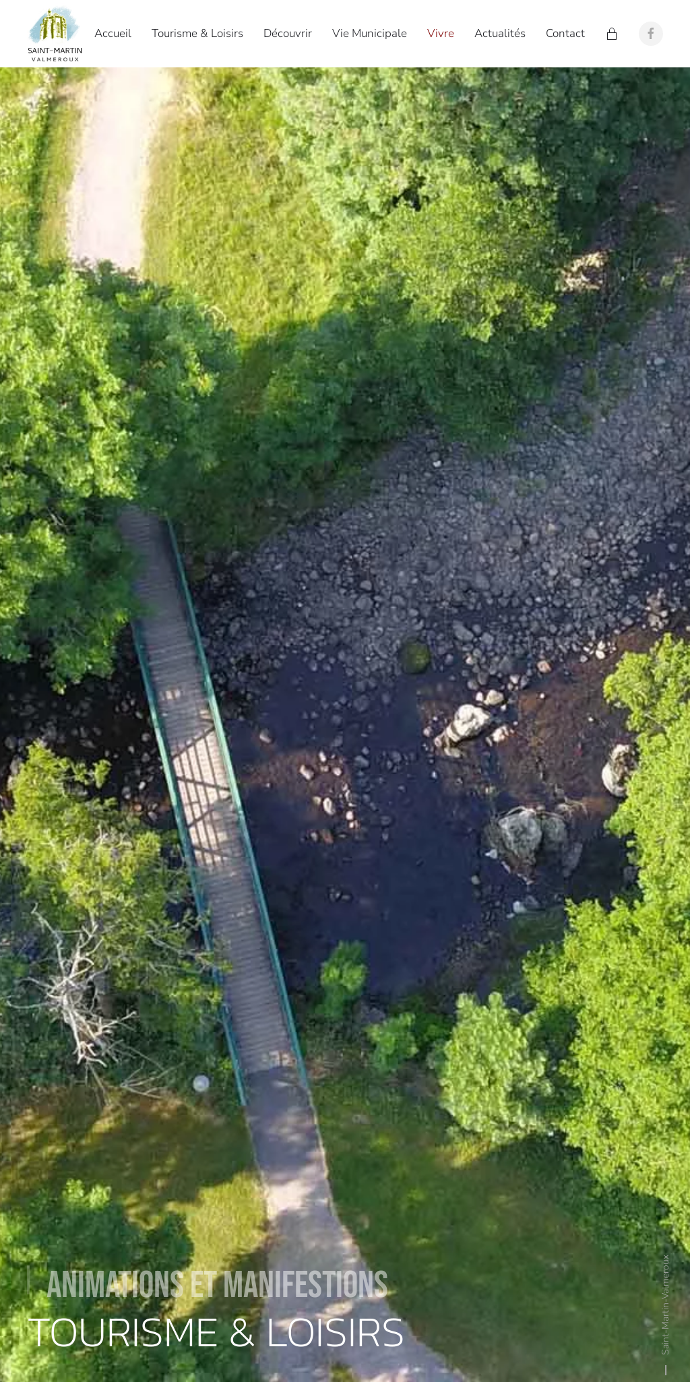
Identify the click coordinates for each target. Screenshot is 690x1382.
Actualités (500, 33)
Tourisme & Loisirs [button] (197, 33)
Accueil (112, 33)
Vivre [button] (440, 33)
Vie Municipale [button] (369, 33)
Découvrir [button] (287, 33)
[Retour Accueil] (57, 33)
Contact (565, 33)
